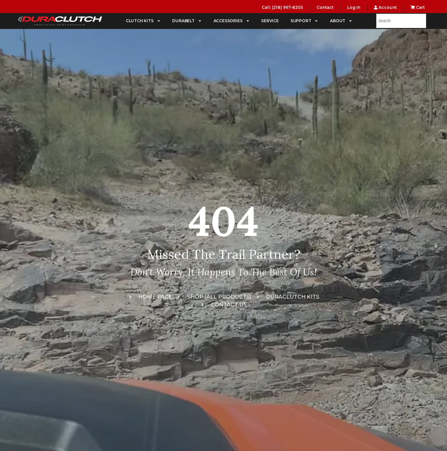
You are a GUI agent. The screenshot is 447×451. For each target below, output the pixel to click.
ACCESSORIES (232, 21)
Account (385, 7)
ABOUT (341, 21)
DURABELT (186, 21)
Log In (353, 7)
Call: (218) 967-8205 (282, 7)
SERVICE (270, 20)
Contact (325, 7)
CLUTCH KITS (143, 21)
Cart (417, 7)
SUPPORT (305, 21)
